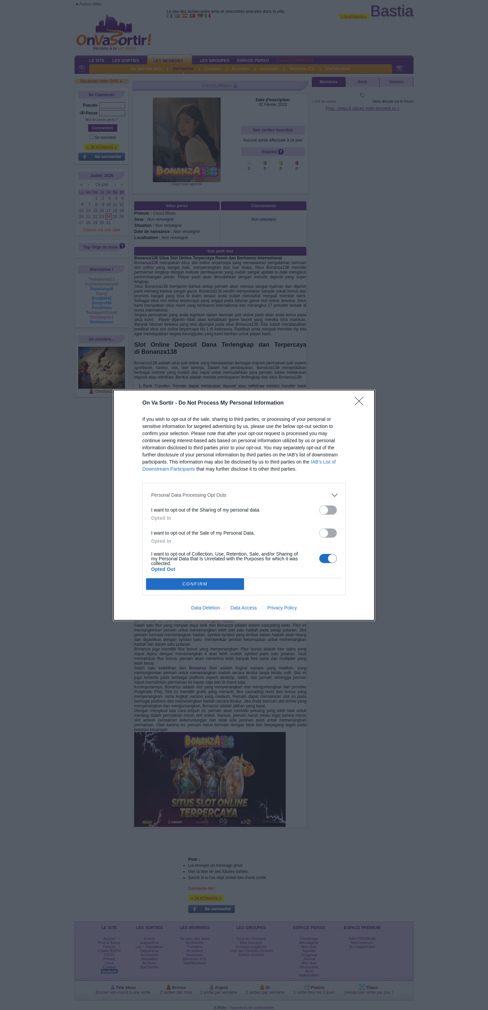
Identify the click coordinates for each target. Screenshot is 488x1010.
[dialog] (244, 505)
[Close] (361, 403)
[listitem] (244, 495)
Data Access (243, 607)
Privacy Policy (282, 607)
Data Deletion (205, 607)
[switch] (328, 510)
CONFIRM (195, 583)
